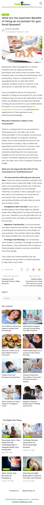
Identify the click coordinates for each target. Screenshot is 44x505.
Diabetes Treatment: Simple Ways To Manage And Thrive (31, 404)
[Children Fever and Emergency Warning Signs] (11, 365)
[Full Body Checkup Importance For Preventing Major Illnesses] (32, 430)
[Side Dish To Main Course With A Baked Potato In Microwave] (11, 341)
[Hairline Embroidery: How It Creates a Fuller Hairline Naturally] (32, 341)
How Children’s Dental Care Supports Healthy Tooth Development (11, 328)
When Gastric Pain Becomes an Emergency (9, 475)
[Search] (40, 3)
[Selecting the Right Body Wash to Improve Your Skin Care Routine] (32, 463)
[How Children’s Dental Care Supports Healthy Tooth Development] (11, 317)
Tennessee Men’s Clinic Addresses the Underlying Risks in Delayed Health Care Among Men (11, 445)
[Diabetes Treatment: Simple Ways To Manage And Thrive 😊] (32, 392)
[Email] (39, 269)
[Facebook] (21, 269)
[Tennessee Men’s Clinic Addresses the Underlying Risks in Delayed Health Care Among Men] (11, 430)
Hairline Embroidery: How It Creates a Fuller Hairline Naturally (32, 353)
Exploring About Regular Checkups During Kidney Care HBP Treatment (31, 328)
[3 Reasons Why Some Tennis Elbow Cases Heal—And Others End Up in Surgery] (32, 365)
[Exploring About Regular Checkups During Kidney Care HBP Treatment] (32, 317)
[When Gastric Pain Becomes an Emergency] (11, 463)
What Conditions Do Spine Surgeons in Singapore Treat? (11, 404)
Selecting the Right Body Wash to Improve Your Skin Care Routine (32, 475)
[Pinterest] (33, 269)
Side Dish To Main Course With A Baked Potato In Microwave (10, 353)
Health (5, 14)
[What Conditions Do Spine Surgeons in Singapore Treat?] (11, 392)
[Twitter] (27, 269)
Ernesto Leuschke (12, 29)
